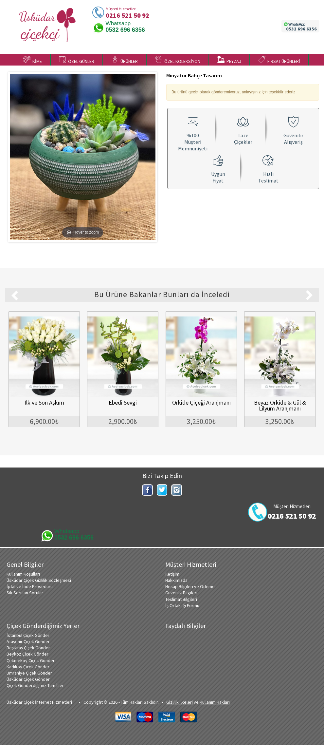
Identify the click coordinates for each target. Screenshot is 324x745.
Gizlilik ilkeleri (179, 702)
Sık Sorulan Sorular (25, 592)
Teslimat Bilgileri (181, 599)
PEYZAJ (229, 60)
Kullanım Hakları (215, 702)
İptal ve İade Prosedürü (30, 586)
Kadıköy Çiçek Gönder (28, 666)
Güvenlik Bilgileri (181, 592)
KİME (32, 60)
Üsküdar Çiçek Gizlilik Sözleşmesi (39, 580)
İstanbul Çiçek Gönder (28, 635)
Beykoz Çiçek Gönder (27, 654)
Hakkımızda (176, 580)
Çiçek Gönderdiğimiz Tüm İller (35, 685)
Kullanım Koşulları (23, 574)
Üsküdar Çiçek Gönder (28, 679)
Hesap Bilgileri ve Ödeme (190, 586)
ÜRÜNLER (124, 60)
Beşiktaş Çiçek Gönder (28, 647)
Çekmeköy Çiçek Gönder (31, 660)
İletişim (172, 574)
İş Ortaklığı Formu (182, 605)
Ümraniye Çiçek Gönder (29, 673)
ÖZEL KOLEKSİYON (177, 60)
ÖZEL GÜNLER (76, 60)
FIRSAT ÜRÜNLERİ (279, 60)
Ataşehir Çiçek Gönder (28, 641)
